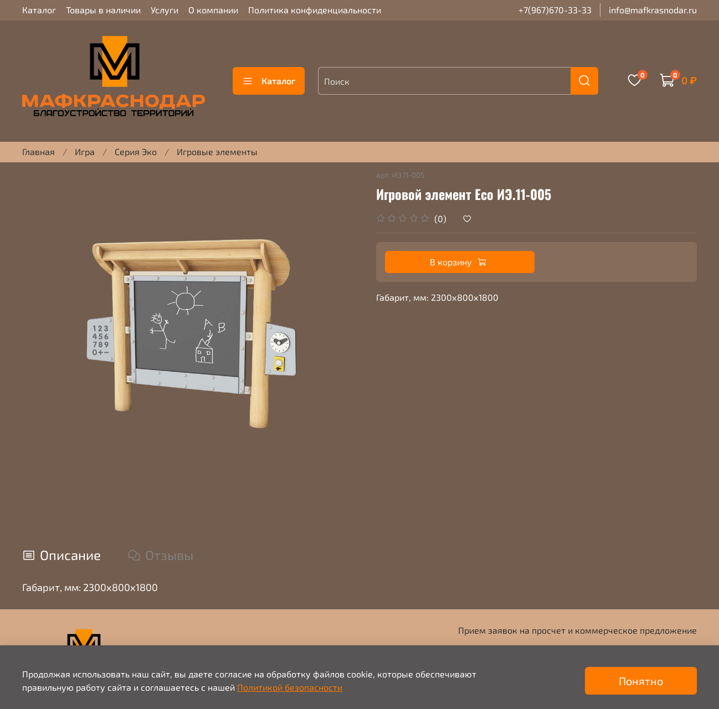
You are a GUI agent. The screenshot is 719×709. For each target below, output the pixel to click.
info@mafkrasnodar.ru (653, 9)
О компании (213, 9)
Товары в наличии (103, 9)
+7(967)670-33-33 (555, 9)
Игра (85, 151)
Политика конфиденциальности (314, 9)
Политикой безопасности (289, 687)
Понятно (641, 680)
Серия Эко (136, 151)
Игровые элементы (217, 151)
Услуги (164, 9)
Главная (38, 151)
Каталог (39, 9)
